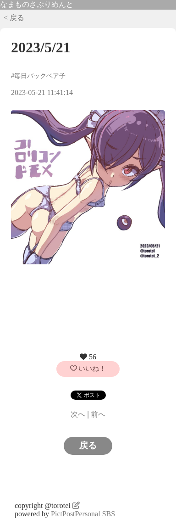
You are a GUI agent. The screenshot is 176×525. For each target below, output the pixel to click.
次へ (78, 414)
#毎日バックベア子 (38, 75)
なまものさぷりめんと (36, 4)
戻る (88, 445)
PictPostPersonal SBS (83, 514)
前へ (98, 414)
